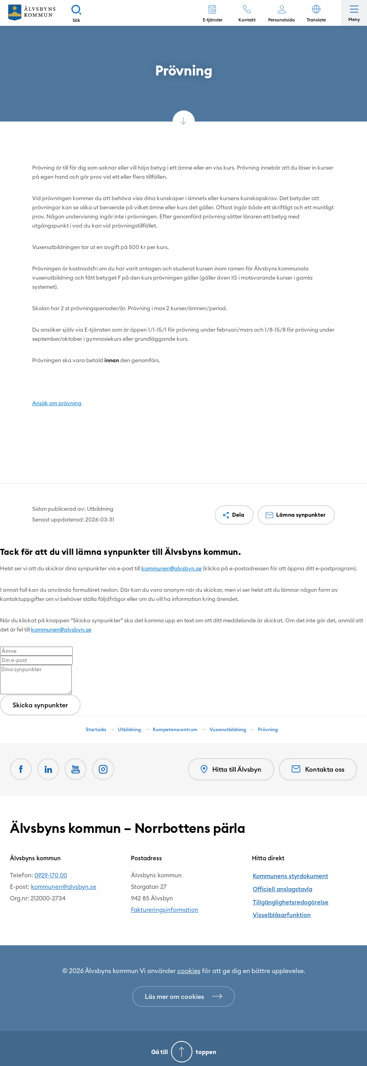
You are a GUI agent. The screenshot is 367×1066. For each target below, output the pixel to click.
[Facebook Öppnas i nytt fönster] (21, 769)
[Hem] (32, 12)
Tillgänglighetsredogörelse (289, 898)
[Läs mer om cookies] (183, 990)
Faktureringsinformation (164, 909)
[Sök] (76, 13)
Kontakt (247, 20)
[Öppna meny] (354, 13)
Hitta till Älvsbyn (230, 769)
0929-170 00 (51, 875)
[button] (316, 13)
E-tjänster (213, 20)
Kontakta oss (318, 769)
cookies (188, 964)
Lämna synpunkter (301, 514)
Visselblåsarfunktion (280, 909)
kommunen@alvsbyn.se (171, 568)
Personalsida (281, 20)
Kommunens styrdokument (289, 875)
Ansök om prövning (57, 403)
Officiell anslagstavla (281, 886)
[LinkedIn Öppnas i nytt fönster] (49, 769)
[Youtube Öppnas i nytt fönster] (76, 769)
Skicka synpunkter (40, 705)
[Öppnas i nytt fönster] (104, 769)
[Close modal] (2, 563)
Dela (238, 514)
